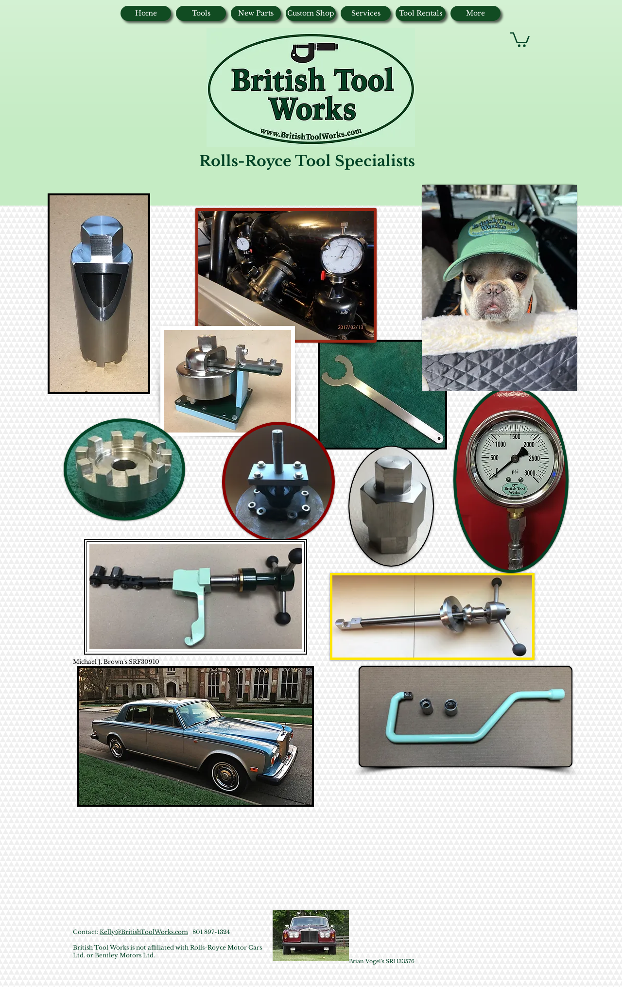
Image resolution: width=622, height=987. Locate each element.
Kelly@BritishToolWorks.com (144, 931)
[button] (520, 39)
